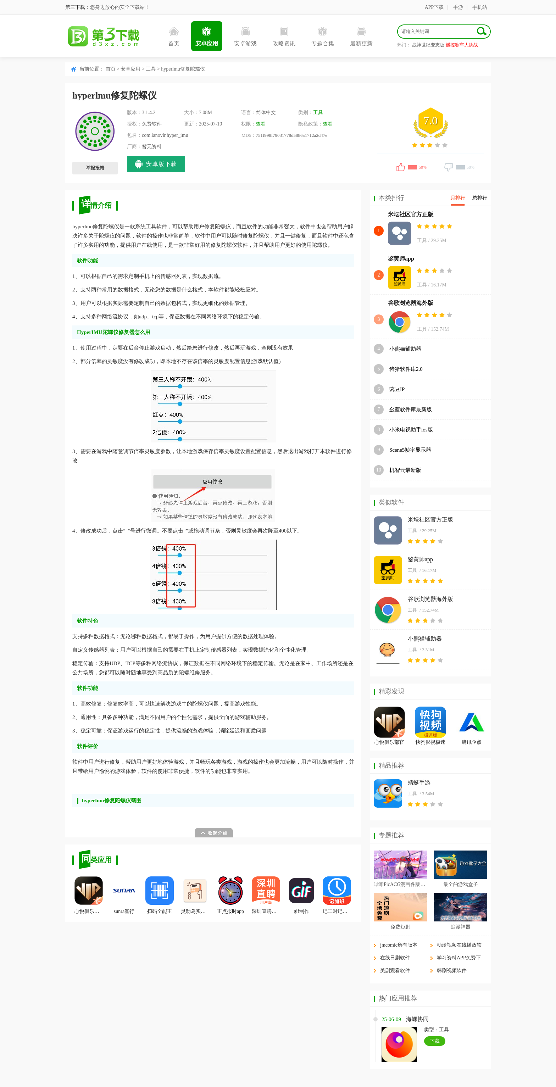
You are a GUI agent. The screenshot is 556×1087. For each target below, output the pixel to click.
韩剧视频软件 (452, 970)
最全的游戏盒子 (460, 884)
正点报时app (230, 895)
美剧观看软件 (395, 970)
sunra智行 (124, 895)
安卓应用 (206, 36)
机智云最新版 (405, 470)
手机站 (479, 7)
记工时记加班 (337, 895)
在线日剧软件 (395, 957)
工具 (151, 69)
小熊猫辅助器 (405, 349)
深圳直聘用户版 (266, 895)
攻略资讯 (284, 36)
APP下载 (434, 7)
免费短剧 (400, 927)
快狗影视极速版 (430, 743)
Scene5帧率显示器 (410, 450)
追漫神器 (461, 927)
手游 (458, 7)
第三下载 (75, 7)
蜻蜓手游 (419, 783)
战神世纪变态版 (428, 45)
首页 (173, 36)
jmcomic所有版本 (398, 945)
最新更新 (361, 36)
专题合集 (322, 36)
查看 (260, 124)
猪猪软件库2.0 (406, 369)
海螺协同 (417, 1019)
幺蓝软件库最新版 (410, 409)
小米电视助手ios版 (411, 430)
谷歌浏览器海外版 (410, 303)
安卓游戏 (245, 36)
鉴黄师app (401, 259)
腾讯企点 (472, 742)
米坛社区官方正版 (410, 214)
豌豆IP (397, 389)
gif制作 (301, 895)
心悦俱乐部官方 (88, 895)
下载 (435, 1041)
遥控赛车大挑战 (462, 45)
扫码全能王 (159, 895)
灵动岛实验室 (195, 895)
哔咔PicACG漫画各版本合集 (400, 884)
